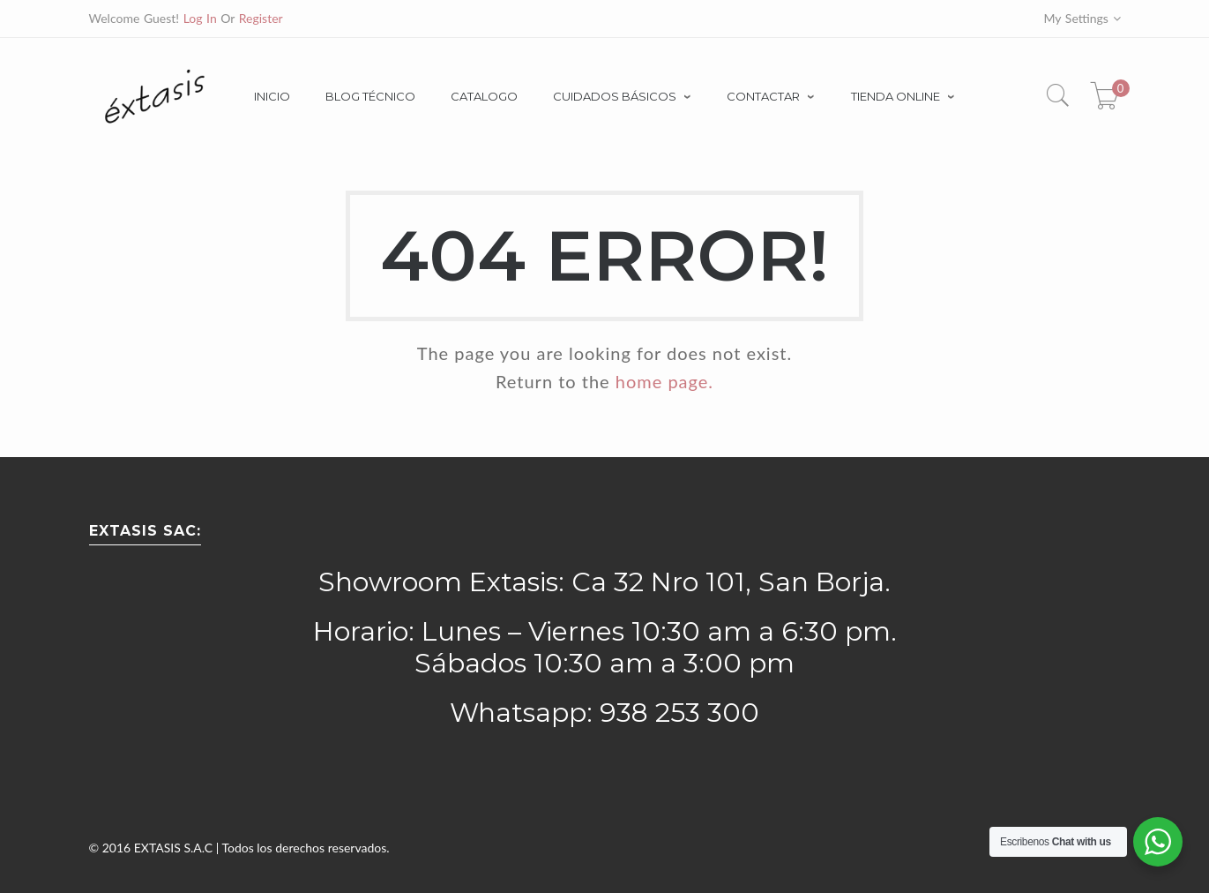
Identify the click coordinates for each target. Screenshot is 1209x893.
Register (261, 18)
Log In (200, 18)
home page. (664, 381)
